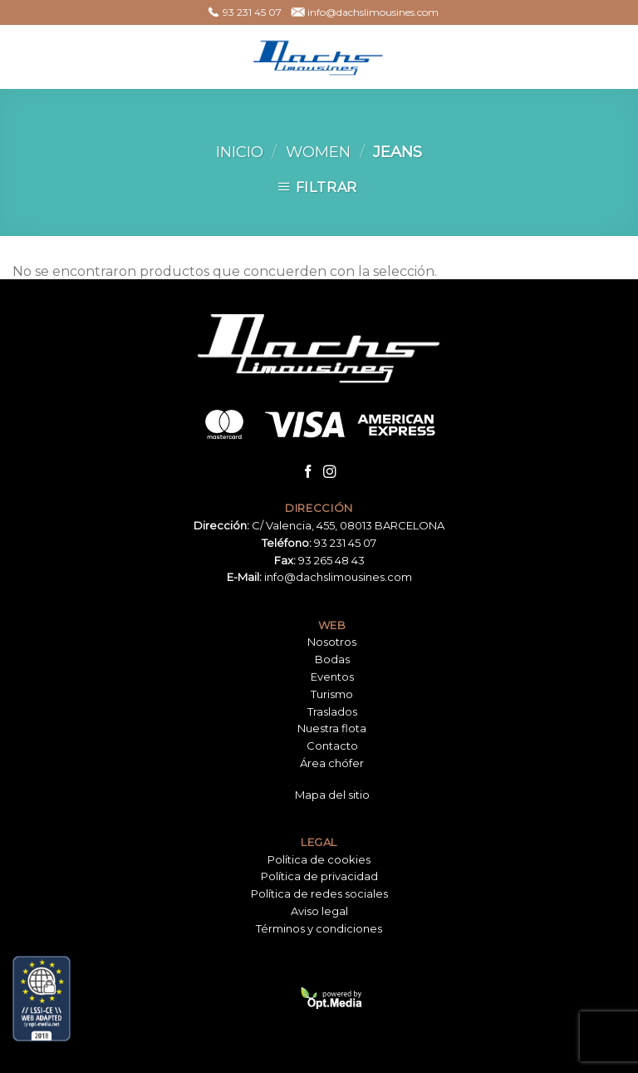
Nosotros (331, 641)
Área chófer (332, 763)
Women (318, 151)
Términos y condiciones (319, 928)
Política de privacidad (319, 876)
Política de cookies (319, 859)
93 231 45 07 (345, 542)
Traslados (332, 711)
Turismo (332, 694)
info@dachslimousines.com (338, 576)
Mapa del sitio (332, 794)
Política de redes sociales (319, 893)
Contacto (332, 745)
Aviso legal (319, 911)
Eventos (332, 676)
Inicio (239, 151)
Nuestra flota (331, 728)
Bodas (332, 659)
